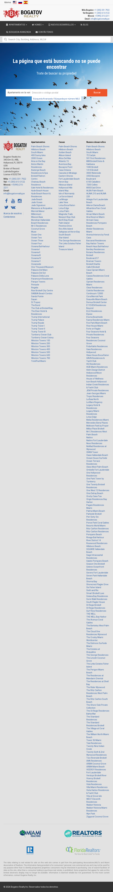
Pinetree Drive (65, 226)
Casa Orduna (65, 170)
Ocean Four (36, 243)
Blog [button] (84, 25)
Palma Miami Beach (95, 511)
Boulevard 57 (92, 258)
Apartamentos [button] (16, 25)
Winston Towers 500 (40, 352)
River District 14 (93, 540)
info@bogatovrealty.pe (100, 19)
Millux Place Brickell (95, 428)
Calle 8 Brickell (93, 267)
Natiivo (89, 437)
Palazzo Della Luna (40, 276)
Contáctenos (9, 216)
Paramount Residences (42, 279)
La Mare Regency (94, 402)
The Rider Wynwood (95, 687)
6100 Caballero (93, 182)
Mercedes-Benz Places (97, 423)
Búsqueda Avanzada (43, 99)
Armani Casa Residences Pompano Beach (96, 223)
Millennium (36, 214)
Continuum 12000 (94, 293)
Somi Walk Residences (96, 599)
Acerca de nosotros (13, 213)
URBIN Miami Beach (95, 766)
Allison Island (65, 155)
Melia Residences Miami (97, 420)
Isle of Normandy (66, 193)
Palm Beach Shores (40, 146)
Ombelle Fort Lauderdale (97, 470)
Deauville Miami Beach (96, 299)
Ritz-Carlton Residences (97, 528)
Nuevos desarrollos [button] (62, 25)
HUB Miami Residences (97, 367)
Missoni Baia (37, 217)
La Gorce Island (66, 196)
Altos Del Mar (65, 158)
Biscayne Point (65, 167)
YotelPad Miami (38, 361)
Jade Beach (36, 199)
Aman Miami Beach (95, 214)
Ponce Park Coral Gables (97, 523)
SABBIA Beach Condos (41, 293)
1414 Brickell (92, 170)
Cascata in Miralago (68, 173)
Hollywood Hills (65, 187)
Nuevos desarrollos (96, 142)
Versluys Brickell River (96, 775)
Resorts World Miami (95, 525)
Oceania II (35, 252)
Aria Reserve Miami (95, 217)
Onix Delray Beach (94, 493)
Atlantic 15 (64, 161)
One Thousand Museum (42, 267)
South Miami (37, 152)
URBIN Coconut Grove (96, 764)
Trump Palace (37, 320)
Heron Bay (63, 182)
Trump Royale (37, 323)
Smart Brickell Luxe (95, 593)
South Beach (65, 235)
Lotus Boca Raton (67, 205)
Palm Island (64, 223)
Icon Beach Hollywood (96, 381)
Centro (34, 179)
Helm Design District (95, 370)
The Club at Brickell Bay (42, 308)
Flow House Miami (94, 326)
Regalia (34, 287)
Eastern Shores (66, 176)
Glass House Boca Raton (97, 355)
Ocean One (36, 235)
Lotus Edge (64, 208)
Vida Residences (94, 784)
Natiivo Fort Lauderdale (97, 440)
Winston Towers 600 (40, 355)
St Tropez (35, 302)
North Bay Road (66, 220)
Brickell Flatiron (38, 176)
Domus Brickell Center (96, 302)
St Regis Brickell (93, 605)
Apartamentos (38, 142)
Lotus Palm (64, 211)
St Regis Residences (95, 608)
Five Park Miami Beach (96, 323)
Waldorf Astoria (93, 805)
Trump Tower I (38, 326)
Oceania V (36, 261)
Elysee (89, 314)
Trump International (40, 317)
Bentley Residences (95, 249)
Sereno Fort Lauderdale (97, 572)
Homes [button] (37, 25)
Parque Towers (38, 282)
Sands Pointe (37, 296)
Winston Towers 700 (40, 358)
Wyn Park (90, 813)
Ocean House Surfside (96, 458)
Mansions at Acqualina (41, 208)
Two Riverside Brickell (96, 758)
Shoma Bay (91, 581)
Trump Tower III (38, 331)
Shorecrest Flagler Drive (97, 584)
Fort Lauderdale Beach (69, 179)
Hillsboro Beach (38, 149)
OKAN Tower (92, 452)
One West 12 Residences (97, 490)
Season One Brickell (95, 564)
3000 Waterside (93, 173)
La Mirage (63, 199)
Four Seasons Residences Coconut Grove (95, 340)
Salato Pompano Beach (97, 561)
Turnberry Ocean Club (41, 334)
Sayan (34, 299)
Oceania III (36, 255)
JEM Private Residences (97, 390)
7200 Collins (92, 185)
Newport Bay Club (67, 217)
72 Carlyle (90, 155)
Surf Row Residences (96, 611)
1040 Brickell (92, 167)
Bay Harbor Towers (95, 243)
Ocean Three (37, 240)
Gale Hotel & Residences (42, 187)
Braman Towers (93, 261)
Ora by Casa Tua (94, 496)
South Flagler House (95, 602)
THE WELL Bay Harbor (96, 617)
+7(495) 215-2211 (102, 16)
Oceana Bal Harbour (40, 246)
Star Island (64, 237)
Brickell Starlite (93, 264)
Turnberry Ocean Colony (42, 337)
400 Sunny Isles (38, 155)
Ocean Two (36, 237)
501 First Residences (95, 158)
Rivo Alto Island (66, 229)
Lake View (63, 202)
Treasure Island (66, 249)
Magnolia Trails (66, 214)
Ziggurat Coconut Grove (97, 816)
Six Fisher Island (93, 587)
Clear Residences (94, 287)
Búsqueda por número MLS (67, 99)
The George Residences (70, 240)
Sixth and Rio (92, 590)
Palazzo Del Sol (38, 273)
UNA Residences (94, 761)
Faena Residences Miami (97, 320)
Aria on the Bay (38, 161)
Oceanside (36, 264)
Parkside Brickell (94, 514)
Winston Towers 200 (40, 343)
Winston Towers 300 (40, 346)
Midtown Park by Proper (97, 426)
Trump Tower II (38, 329)
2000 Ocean (36, 158)
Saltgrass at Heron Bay (69, 232)
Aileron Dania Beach (95, 205)
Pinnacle (35, 284)
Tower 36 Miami (93, 740)
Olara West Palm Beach (97, 467)
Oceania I (35, 249)
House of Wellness (94, 379)
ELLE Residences (94, 311)
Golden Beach (65, 152)
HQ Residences (93, 364)
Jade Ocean (36, 202)
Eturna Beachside (94, 317)
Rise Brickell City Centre (42, 290)
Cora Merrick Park (94, 296)
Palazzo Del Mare (39, 270)
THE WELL (91, 614)
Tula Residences (94, 743)
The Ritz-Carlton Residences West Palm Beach (97, 693)
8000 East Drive (93, 187)
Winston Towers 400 (40, 349)
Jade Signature (38, 205)
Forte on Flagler (93, 329)
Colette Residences (95, 290)
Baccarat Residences (96, 240)
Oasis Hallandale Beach (97, 455)
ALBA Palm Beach (94, 190)
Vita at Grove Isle (94, 796)
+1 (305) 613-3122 (101, 13)
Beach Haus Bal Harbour (97, 246)
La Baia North (92, 399)
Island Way (64, 190)
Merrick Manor (38, 211)
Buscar (97, 92)
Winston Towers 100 (40, 340)
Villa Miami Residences (97, 787)
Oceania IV (36, 258)
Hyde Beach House (40, 190)
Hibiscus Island (65, 185)
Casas (62, 142)
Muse (33, 232)
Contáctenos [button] (44, 32)
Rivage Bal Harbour (95, 537)
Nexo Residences (94, 443)
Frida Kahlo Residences (97, 346)
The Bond (35, 305)
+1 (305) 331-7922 (101, 10)
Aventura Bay (65, 164)
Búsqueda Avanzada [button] (18, 32)
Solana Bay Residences (97, 596)
